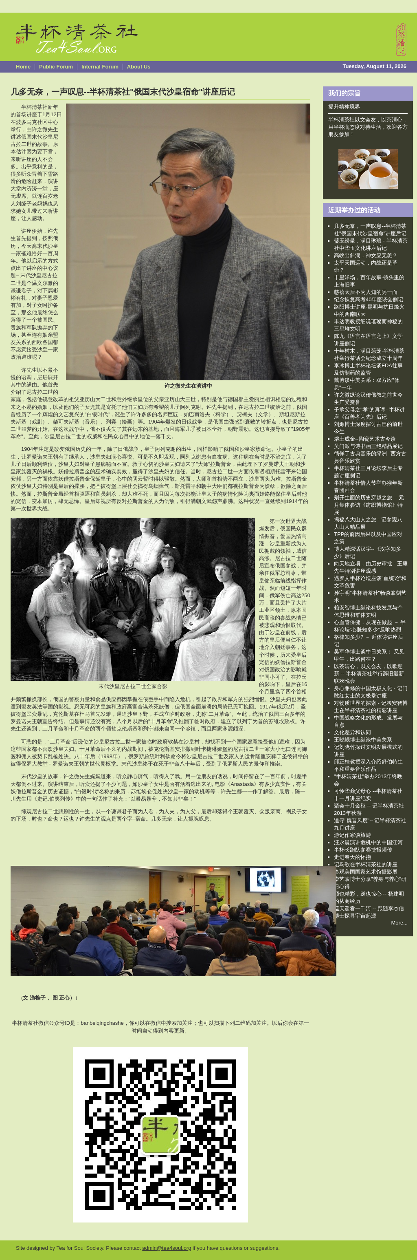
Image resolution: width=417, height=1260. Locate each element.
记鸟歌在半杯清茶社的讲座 (365, 864)
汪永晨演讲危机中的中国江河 (368, 842)
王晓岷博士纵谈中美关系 (363, 740)
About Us (139, 67)
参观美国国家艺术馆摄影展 (365, 872)
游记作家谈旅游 (352, 835)
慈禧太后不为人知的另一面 (365, 292)
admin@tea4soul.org (166, 1248)
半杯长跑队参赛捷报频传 (363, 850)
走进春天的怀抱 (352, 857)
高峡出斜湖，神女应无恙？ (365, 255)
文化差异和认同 (352, 732)
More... (399, 923)
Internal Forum (100, 67)
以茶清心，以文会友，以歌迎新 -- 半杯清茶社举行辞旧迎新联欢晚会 (369, 673)
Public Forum (56, 67)
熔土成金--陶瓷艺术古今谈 (365, 439)
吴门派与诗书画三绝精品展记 (368, 446)
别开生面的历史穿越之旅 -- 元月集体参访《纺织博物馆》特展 (369, 504)
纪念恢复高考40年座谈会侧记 (368, 299)
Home (23, 67)
